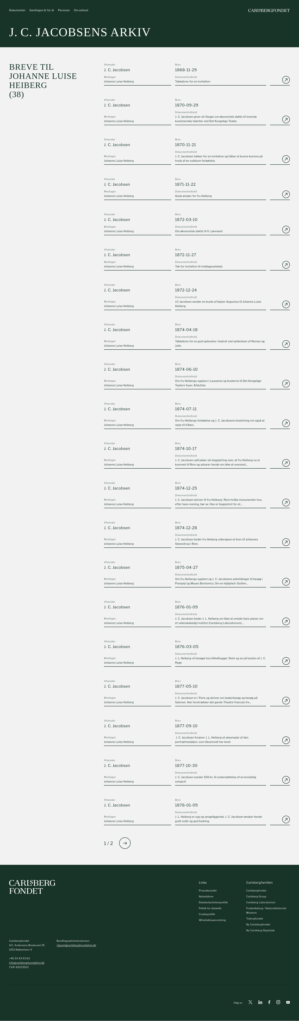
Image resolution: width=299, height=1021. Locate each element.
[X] (250, 1003)
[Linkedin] (260, 1003)
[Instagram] (278, 1003)
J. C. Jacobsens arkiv (80, 32)
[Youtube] (288, 1003)
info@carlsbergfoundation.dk (26, 962)
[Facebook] (269, 1003)
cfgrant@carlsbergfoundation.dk (76, 945)
